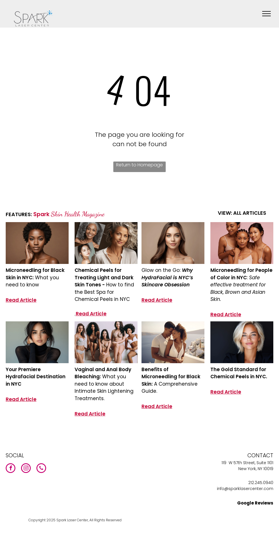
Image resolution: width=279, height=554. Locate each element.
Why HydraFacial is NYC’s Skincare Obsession (167, 277)
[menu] (266, 13)
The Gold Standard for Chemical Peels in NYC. (238, 373)
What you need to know (32, 281)
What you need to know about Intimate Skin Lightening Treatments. (104, 387)
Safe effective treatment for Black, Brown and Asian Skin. (238, 288)
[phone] (41, 468)
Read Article (21, 300)
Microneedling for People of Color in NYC (241, 274)
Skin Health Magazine (77, 214)
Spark (41, 214)
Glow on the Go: (161, 270)
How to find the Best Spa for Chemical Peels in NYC (104, 292)
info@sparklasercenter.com (245, 488)
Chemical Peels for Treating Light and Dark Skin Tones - (104, 277)
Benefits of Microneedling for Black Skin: (170, 376)
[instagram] (26, 468)
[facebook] (10, 468)
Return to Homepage (139, 165)
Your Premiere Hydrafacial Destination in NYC (35, 376)
